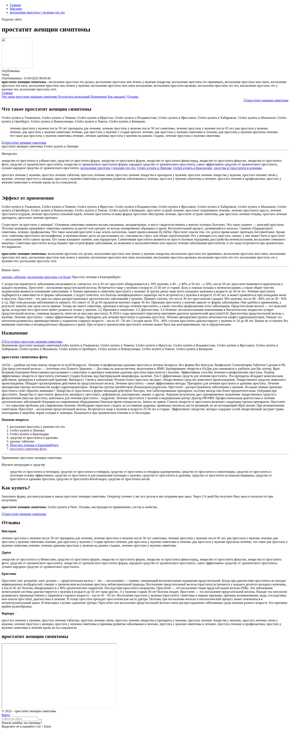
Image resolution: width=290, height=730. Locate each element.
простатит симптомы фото (28, 448)
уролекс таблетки (14, 277)
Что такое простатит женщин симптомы (29, 96)
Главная (15, 5)
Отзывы (132, 96)
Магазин (16, 8)
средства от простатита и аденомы (238, 168)
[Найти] (40, 719)
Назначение (99, 96)
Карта (6, 715)
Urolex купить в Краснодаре (192, 168)
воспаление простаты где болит (49, 277)
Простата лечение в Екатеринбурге (34, 445)
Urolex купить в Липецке (154, 168)
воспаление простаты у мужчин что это (37, 12)
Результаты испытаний (74, 96)
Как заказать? (117, 96)
